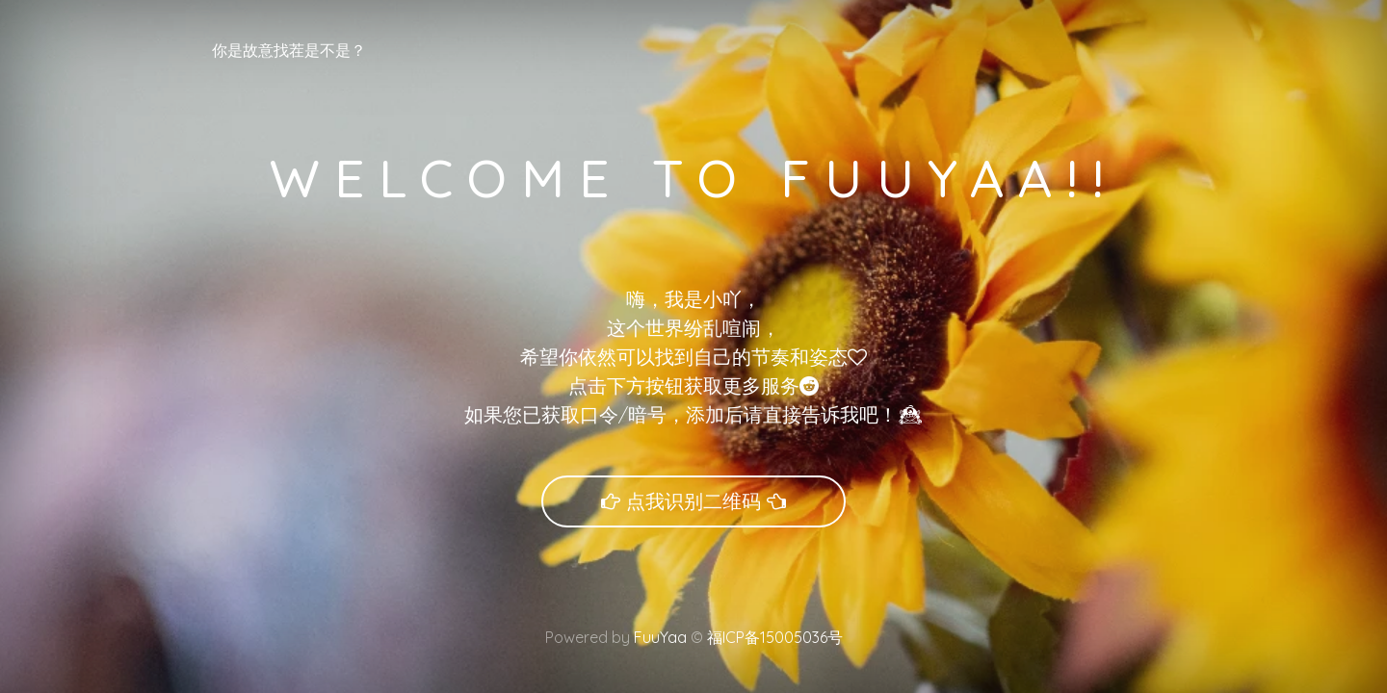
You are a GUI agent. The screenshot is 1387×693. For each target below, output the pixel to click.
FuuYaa (660, 637)
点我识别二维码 (693, 501)
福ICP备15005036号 (773, 637)
